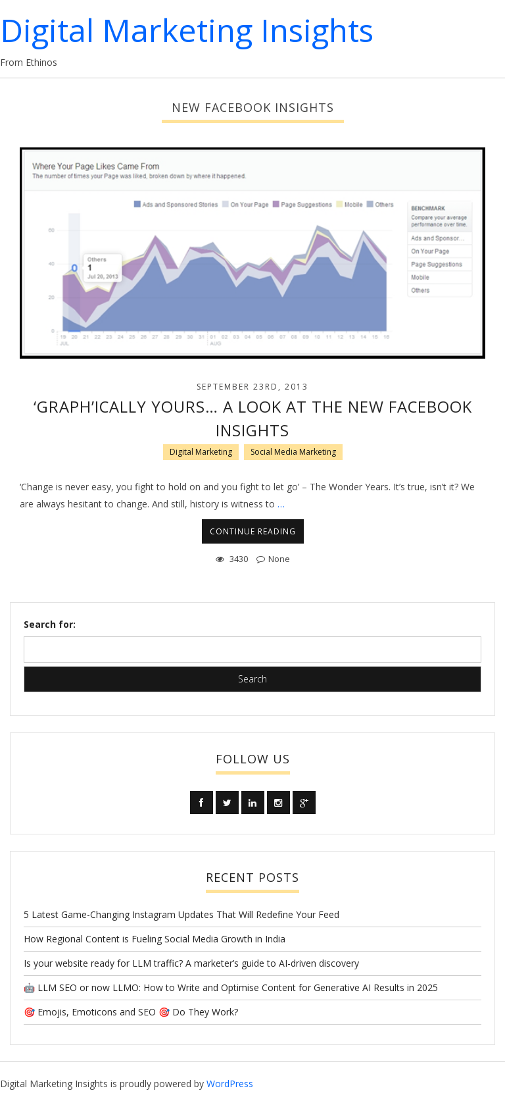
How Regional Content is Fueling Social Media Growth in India (154, 939)
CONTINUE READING (253, 531)
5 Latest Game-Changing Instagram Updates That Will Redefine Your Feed (181, 914)
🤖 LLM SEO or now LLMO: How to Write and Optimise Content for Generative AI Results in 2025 (231, 987)
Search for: (50, 624)
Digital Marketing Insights (186, 30)
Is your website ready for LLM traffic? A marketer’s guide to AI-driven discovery (191, 963)
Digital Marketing (201, 451)
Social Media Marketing (293, 451)
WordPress (229, 1083)
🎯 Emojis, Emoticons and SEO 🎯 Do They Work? (131, 1012)
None (279, 559)
